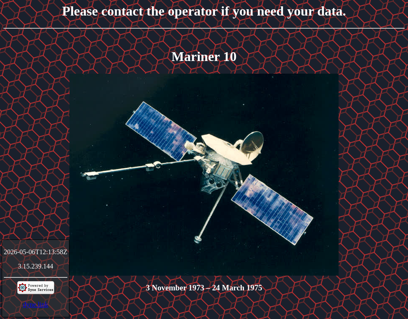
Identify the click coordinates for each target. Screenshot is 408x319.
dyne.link (35, 304)
